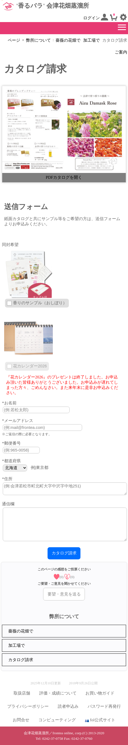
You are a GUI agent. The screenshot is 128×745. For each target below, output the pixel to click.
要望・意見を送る (64, 594)
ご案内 (121, 52)
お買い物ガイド (99, 693)
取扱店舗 (22, 693)
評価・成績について (58, 693)
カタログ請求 (20, 660)
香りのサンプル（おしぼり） (40, 303)
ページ (14, 40)
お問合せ (21, 720)
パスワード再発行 (104, 706)
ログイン (96, 17)
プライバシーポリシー (28, 706)
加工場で (91, 40)
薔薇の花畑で (68, 40)
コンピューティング (57, 720)
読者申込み (68, 706)
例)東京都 (40, 467)
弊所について (38, 40)
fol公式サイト (100, 720)
